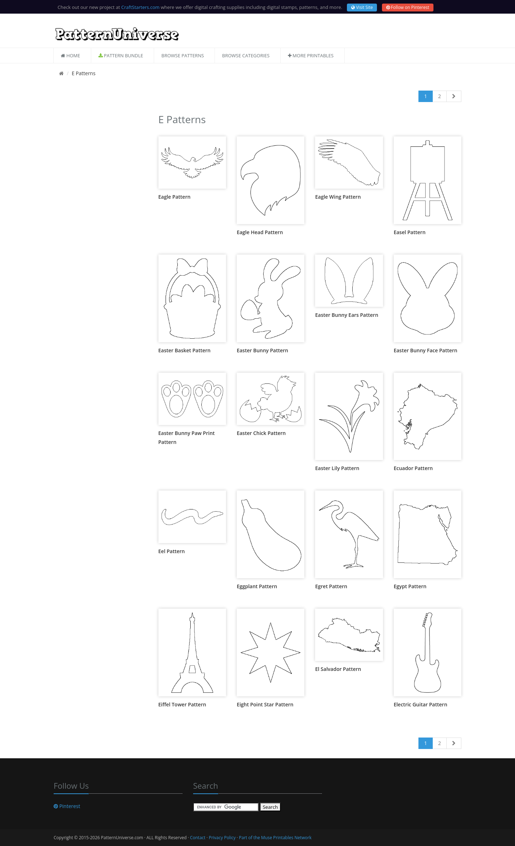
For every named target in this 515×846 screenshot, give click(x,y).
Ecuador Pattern (413, 468)
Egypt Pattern (410, 586)
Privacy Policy (222, 838)
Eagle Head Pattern (260, 232)
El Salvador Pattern (338, 669)
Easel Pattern (410, 232)
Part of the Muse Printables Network (275, 838)
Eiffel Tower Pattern (182, 704)
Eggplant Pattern (257, 586)
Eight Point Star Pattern (265, 704)
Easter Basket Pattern (184, 350)
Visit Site (362, 7)
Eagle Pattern (174, 196)
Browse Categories (246, 55)
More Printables (311, 55)
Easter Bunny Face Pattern (425, 350)
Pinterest (67, 806)
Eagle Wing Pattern (338, 196)
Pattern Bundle (120, 55)
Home (70, 55)
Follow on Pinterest (407, 7)
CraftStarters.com (140, 7)
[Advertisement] (101, 218)
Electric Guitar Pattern (420, 704)
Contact (197, 838)
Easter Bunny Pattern (262, 350)
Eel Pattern (171, 551)
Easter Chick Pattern (261, 433)
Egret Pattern (331, 586)
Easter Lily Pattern (337, 468)
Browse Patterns (182, 55)
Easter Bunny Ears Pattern (346, 314)
